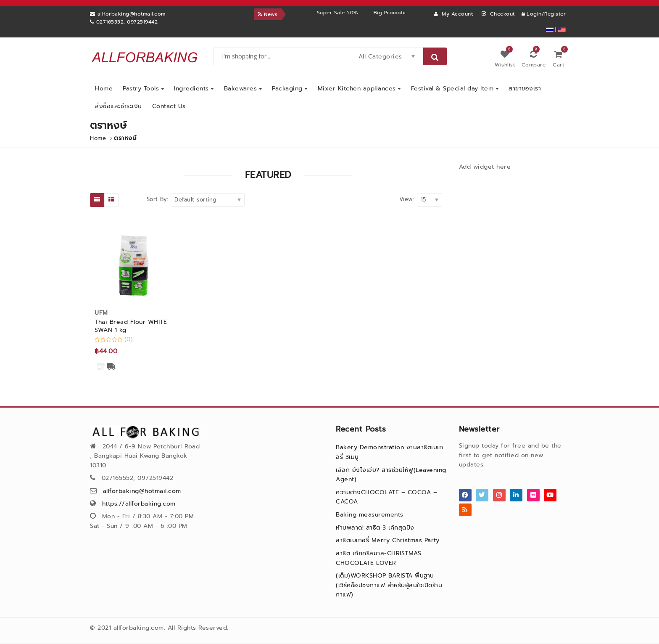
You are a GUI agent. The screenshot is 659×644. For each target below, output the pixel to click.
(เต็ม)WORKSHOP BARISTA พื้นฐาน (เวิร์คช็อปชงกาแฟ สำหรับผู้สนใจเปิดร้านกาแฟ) (389, 585)
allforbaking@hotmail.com (142, 491)
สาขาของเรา (525, 88)
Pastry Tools (143, 88)
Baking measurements (369, 514)
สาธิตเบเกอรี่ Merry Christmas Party (387, 540)
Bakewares (243, 88)
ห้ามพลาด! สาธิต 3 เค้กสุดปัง (375, 527)
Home (104, 88)
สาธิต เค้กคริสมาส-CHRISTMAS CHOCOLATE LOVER (378, 558)
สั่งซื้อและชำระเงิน (118, 106)
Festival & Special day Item (455, 88)
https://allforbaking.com (139, 503)
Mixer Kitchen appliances (359, 88)
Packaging (290, 88)
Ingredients (194, 88)
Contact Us (169, 106)
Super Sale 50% (364, 12)
